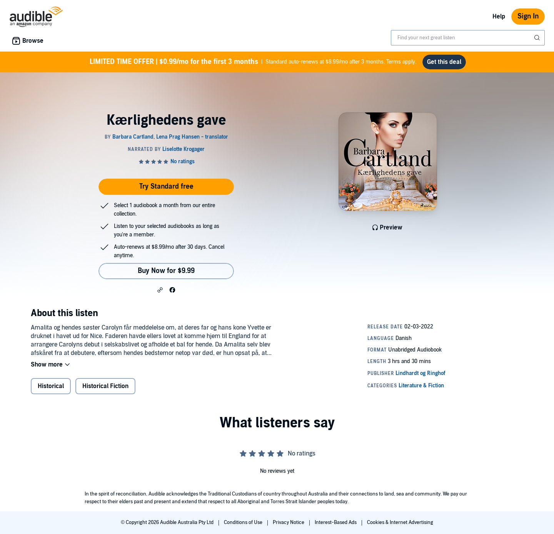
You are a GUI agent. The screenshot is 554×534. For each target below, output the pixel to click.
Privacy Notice (289, 522)
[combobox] (468, 37)
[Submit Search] (538, 37)
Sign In (528, 16)
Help (498, 16)
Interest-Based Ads (336, 522)
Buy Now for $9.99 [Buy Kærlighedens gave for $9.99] (166, 271)
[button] (160, 289)
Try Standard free (166, 186)
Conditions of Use (244, 522)
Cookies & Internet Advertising (400, 522)
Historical (51, 386)
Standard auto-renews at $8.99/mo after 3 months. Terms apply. (253, 62)
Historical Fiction (105, 386)
